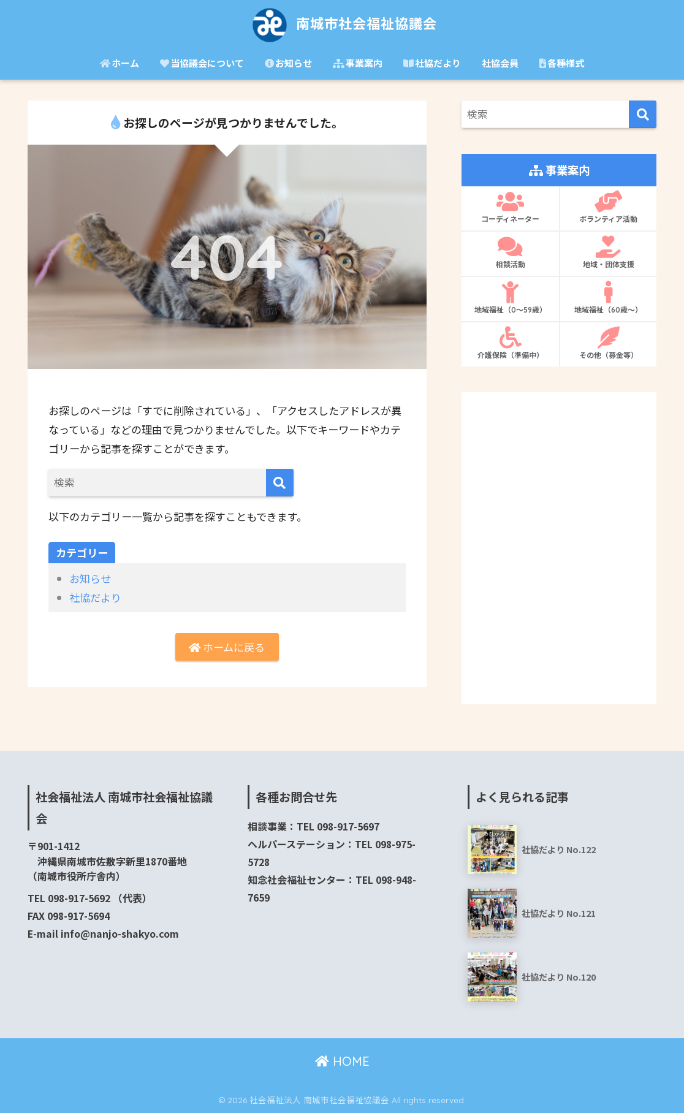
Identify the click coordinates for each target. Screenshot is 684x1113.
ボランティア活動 (608, 207)
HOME (342, 1061)
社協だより (432, 62)
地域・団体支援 (608, 252)
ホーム (119, 62)
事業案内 (357, 62)
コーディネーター (510, 207)
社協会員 (500, 62)
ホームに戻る (227, 647)
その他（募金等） (608, 343)
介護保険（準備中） (510, 343)
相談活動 (510, 252)
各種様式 (561, 62)
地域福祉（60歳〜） (608, 297)
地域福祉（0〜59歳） (510, 297)
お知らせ (288, 62)
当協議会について (202, 62)
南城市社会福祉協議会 (342, 23)
